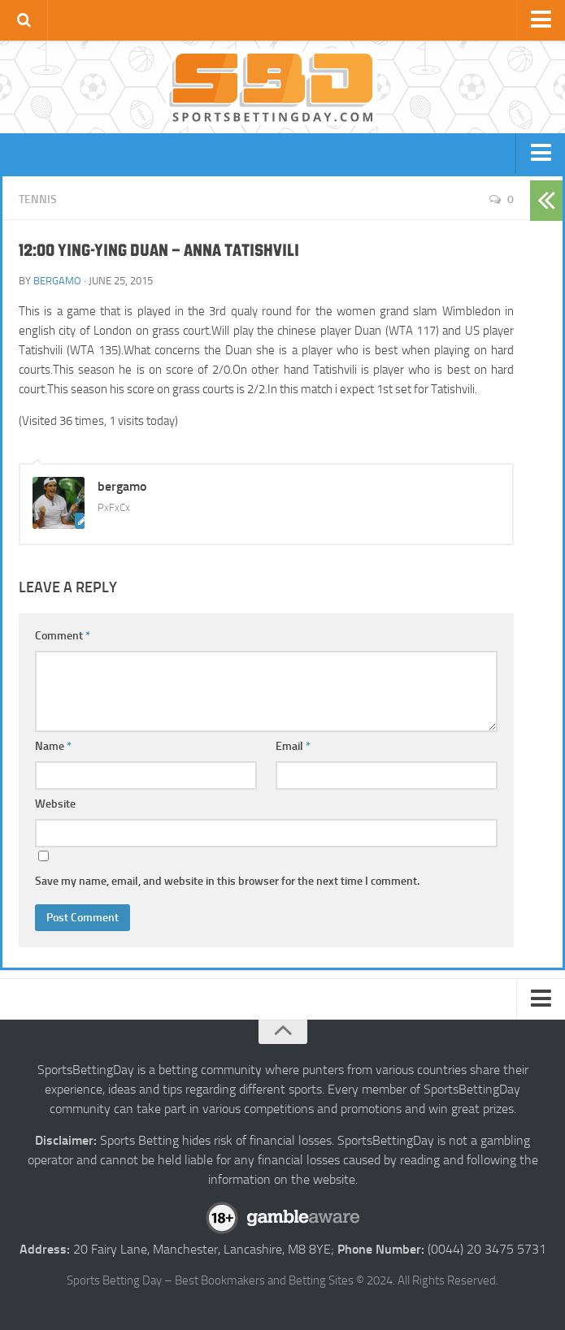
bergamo (57, 281)
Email (293, 746)
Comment (62, 636)
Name (53, 746)
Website (55, 804)
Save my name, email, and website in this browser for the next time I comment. (227, 881)
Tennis (38, 199)
